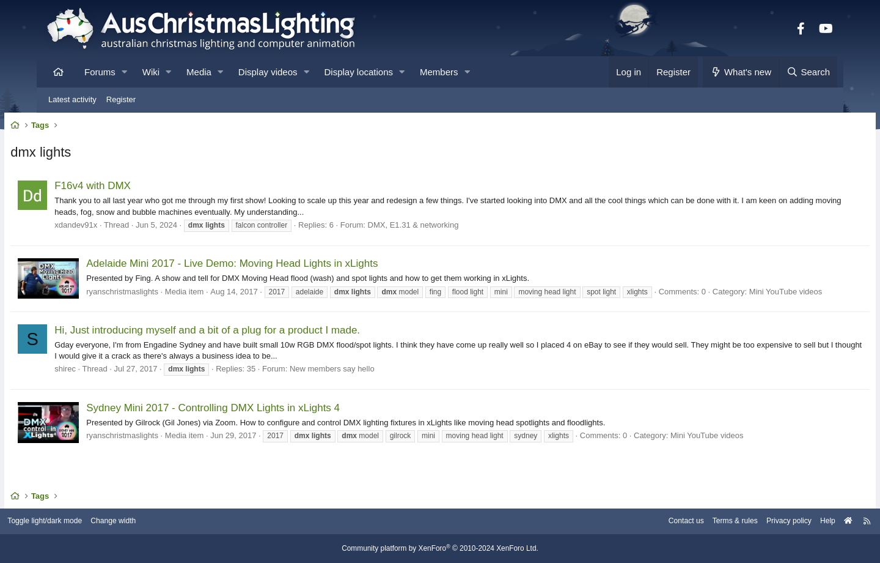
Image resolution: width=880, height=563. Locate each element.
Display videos (268, 72)
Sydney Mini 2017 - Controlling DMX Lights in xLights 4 (248, 421)
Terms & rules (686, 521)
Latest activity (72, 99)
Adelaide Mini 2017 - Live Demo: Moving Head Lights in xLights (267, 266)
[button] (124, 72)
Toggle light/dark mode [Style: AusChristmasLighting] (88, 521)
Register (121, 99)
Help (785, 521)
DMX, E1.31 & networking (448, 227)
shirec (100, 382)
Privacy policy (744, 521)
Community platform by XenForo (440, 549)
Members (439, 72)
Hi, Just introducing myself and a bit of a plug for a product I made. (242, 343)
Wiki (151, 72)
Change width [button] (161, 521)
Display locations (359, 72)
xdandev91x (111, 227)
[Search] (808, 72)
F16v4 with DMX (128, 189)
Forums (100, 72)
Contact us (634, 521)
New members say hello (367, 382)
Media (198, 72)
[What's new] (741, 72)
